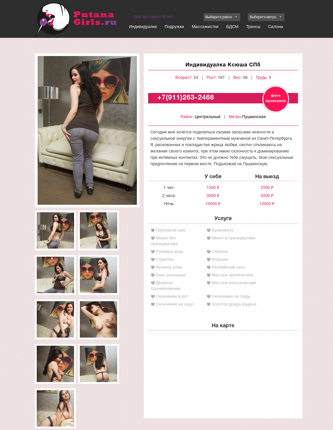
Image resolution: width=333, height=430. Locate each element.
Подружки (174, 27)
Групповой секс (171, 230)
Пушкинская (254, 117)
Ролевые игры (169, 252)
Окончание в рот (172, 297)
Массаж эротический (232, 275)
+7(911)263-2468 (185, 98)
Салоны (275, 27)
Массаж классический (234, 283)
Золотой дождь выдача (234, 304)
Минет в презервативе (233, 238)
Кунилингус (223, 230)
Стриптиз (165, 260)
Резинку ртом (169, 267)
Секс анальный (170, 275)
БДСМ (232, 27)
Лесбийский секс (228, 267)
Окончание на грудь (231, 297)
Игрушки (220, 260)
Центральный (207, 117)
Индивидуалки (143, 27)
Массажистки (205, 27)
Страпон (220, 252)
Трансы (253, 27)
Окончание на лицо (174, 304)
